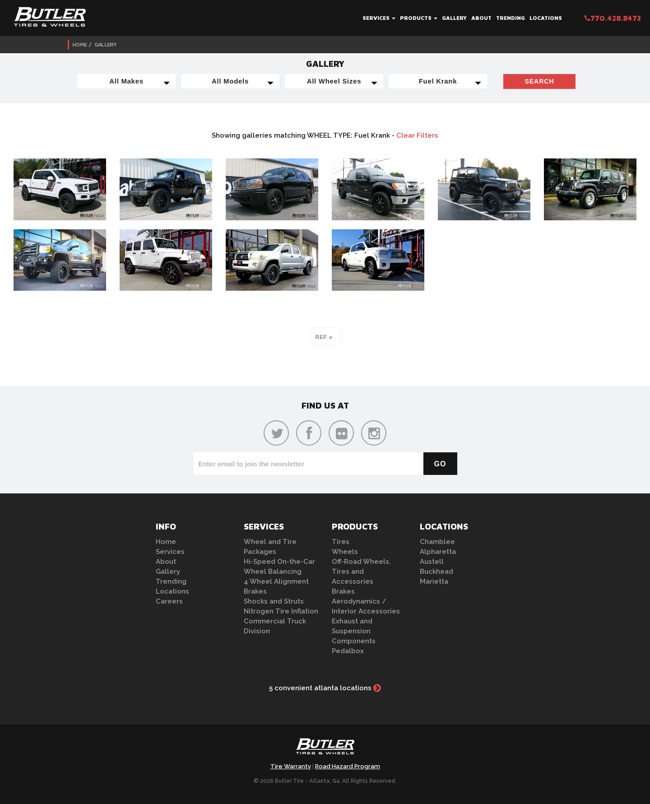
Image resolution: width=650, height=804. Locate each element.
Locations (545, 17)
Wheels (345, 552)
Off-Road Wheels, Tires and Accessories (361, 572)
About (481, 17)
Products (418, 17)
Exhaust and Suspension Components (354, 631)
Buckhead (436, 571)
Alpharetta (438, 552)
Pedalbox (348, 651)
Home (79, 44)
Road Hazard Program (347, 766)
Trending (510, 17)
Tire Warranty (290, 766)
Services (378, 17)
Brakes (255, 591)
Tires (340, 542)
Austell (432, 562)
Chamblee (437, 542)
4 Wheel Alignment (276, 581)
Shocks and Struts (274, 601)
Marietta (434, 581)
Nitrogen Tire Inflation (281, 611)
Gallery (454, 17)
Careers (169, 601)
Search (539, 81)
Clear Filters (417, 135)
